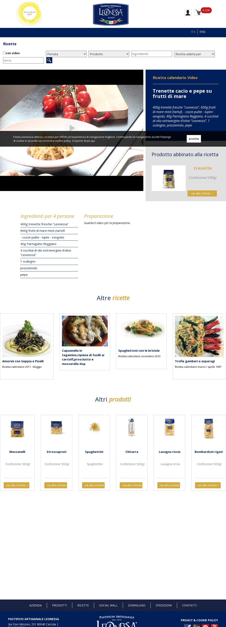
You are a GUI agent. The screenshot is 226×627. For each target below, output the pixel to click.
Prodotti (59, 605)
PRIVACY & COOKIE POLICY (199, 620)
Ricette (9, 43)
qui (93, 141)
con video (13, 53)
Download (136, 605)
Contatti (189, 605)
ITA (193, 32)
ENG (202, 32)
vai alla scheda (200, 193)
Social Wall (108, 605)
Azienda (35, 605)
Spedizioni (164, 605)
